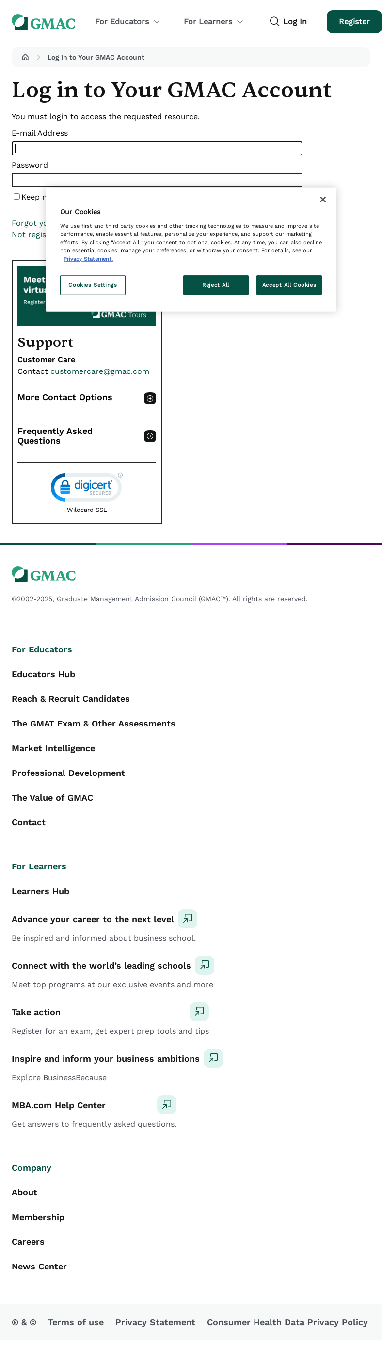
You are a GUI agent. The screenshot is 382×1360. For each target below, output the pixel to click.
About (24, 1192)
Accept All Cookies (289, 284)
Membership (38, 1217)
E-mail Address (40, 133)
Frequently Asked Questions (55, 436)
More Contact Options (64, 397)
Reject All (215, 284)
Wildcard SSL (87, 509)
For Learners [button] (214, 21)
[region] (191, 250)
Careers (28, 1241)
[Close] (323, 199)
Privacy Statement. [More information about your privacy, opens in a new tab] (88, 258)
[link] (86, 489)
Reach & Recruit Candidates (71, 699)
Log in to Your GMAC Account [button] (96, 57)
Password (30, 165)
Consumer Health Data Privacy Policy (287, 1322)
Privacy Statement (155, 1322)
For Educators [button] (127, 21)
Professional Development (68, 773)
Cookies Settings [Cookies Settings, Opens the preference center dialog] (92, 284)
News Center (39, 1266)
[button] (25, 57)
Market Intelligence (53, 748)
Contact (29, 822)
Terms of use (76, 1322)
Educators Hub (43, 674)
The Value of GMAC (52, 797)
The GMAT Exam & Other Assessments (93, 723)
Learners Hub (40, 891)
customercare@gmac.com (99, 371)
